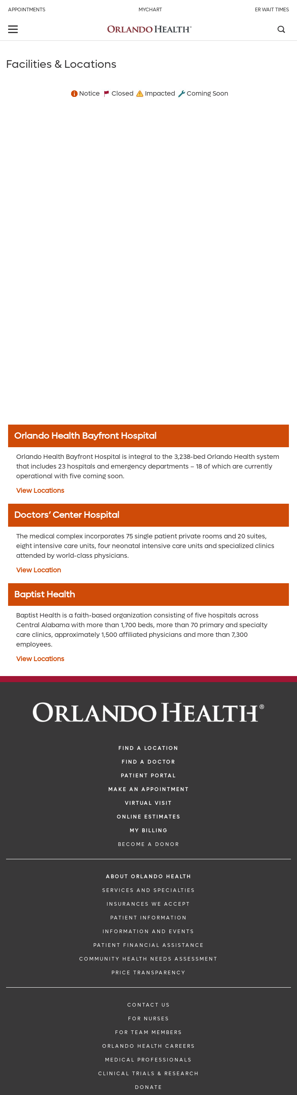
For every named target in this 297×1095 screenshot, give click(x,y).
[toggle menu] (14, 30)
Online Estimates (149, 817)
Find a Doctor (148, 762)
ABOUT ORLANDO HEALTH (149, 876)
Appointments (26, 9)
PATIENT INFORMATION (148, 918)
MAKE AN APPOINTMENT (148, 789)
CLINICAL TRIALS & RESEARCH (148, 1073)
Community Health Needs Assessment (148, 959)
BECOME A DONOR (148, 844)
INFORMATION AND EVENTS (148, 931)
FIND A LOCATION (148, 748)
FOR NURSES (148, 1018)
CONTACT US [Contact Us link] (148, 1005)
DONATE (148, 1087)
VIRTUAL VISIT (148, 803)
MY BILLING (149, 830)
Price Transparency (149, 972)
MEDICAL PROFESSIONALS (148, 1060)
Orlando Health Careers (148, 1046)
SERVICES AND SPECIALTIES (148, 890)
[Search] (281, 30)
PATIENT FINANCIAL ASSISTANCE (148, 945)
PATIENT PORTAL (148, 776)
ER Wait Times (272, 9)
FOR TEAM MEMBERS (148, 1032)
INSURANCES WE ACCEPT (148, 904)
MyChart (150, 9)
